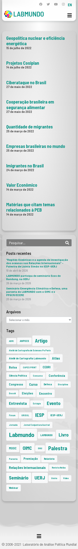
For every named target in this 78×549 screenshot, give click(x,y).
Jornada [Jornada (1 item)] (13, 424)
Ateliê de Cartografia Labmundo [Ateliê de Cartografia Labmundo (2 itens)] (27, 358)
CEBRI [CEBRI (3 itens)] (47, 367)
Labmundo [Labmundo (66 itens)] (21, 434)
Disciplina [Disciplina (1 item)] (63, 384)
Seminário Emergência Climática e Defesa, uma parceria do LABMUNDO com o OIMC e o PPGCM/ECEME (36, 292)
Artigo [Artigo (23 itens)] (41, 341)
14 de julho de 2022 (19, 67)
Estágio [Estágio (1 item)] (37, 403)
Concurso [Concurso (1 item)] (38, 375)
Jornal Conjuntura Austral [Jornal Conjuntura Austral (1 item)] (37, 424)
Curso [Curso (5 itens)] (33, 384)
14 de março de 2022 (19, 189)
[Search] (67, 242)
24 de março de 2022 (20, 170)
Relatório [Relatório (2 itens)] (49, 458)
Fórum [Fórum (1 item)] (12, 415)
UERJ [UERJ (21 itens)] (40, 478)
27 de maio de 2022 (19, 87)
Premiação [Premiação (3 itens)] (31, 458)
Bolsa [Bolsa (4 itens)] (13, 367)
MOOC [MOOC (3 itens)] (13, 448)
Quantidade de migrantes (29, 126)
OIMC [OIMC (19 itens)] (27, 448)
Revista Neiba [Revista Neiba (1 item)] (59, 467)
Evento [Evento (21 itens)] (54, 403)
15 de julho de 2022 (18, 48)
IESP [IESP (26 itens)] (39, 415)
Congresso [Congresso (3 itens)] (16, 384)
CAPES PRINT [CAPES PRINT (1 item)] (30, 367)
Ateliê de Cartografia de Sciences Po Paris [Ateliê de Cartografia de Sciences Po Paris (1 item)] (30, 350)
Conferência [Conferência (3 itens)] (57, 375)
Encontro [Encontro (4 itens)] (45, 393)
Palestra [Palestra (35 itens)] (57, 448)
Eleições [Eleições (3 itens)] (27, 393)
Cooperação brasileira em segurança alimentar (30, 104)
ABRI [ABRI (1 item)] (11, 341)
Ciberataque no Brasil (26, 82)
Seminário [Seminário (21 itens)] (18, 478)
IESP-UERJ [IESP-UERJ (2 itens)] (56, 415)
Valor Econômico (21, 185)
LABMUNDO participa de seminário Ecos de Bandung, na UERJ (33, 277)
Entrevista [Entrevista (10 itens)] (18, 403)
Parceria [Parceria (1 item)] (13, 459)
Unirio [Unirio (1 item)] (54, 478)
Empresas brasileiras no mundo (35, 146)
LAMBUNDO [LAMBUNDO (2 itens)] (46, 435)
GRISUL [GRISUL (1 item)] (25, 415)
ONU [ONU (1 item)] (40, 448)
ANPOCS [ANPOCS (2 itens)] (24, 341)
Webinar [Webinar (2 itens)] (13, 487)
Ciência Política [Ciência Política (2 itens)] (18, 375)
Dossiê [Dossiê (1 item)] (12, 393)
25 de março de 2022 (20, 131)
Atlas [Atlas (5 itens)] (56, 358)
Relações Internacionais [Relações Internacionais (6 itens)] (27, 467)
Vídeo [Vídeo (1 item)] (66, 478)
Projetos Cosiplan (22, 63)
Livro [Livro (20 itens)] (64, 435)
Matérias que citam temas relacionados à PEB (30, 207)
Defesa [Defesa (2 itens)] (48, 384)
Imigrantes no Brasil (25, 165)
